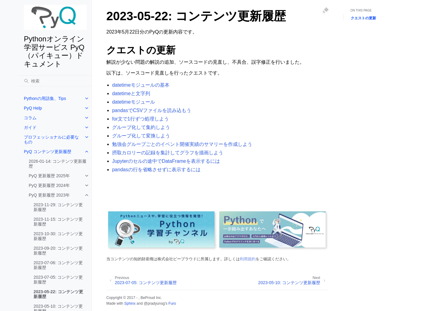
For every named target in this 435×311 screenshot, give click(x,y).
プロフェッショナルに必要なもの (51, 139)
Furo (172, 303)
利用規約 (248, 259)
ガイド (30, 127)
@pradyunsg (154, 303)
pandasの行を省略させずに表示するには (156, 169)
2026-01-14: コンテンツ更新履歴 (57, 163)
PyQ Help (33, 108)
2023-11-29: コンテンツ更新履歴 (58, 207)
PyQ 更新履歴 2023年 (49, 195)
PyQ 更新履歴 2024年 (49, 185)
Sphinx (129, 303)
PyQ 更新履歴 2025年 (49, 175)
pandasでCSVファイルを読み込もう (151, 110)
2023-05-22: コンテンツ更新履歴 (58, 294)
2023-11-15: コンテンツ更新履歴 (58, 221)
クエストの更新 (363, 18)
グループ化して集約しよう (141, 127)
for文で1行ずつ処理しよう (140, 118)
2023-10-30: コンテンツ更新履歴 (58, 236)
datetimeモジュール (133, 101)
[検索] (55, 80)
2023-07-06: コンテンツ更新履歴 (58, 265)
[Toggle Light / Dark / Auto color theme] (326, 10)
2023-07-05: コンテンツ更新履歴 (58, 279)
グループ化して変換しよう (141, 135)
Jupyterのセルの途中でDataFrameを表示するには (166, 161)
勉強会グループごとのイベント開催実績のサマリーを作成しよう (182, 144)
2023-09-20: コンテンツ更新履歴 (58, 250)
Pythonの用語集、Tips (45, 98)
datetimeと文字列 (131, 93)
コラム (30, 117)
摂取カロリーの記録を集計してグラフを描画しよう (167, 152)
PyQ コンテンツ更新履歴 (47, 151)
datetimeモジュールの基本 (140, 85)
